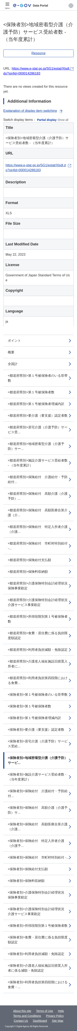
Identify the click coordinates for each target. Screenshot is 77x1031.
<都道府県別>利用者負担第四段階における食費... (38, 680)
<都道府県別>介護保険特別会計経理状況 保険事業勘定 (39, 586)
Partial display (47, 119)
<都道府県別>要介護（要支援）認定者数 (38, 415)
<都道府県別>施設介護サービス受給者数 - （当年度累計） (38, 463)
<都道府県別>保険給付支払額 (29, 560)
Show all (62, 119)
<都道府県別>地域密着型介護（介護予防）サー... (36, 446)
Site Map (57, 1020)
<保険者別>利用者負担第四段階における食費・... (38, 984)
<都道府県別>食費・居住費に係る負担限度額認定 (38, 635)
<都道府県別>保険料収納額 (28, 571)
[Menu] (7, 5)
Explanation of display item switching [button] (33, 110)
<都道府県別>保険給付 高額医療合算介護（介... (38, 512)
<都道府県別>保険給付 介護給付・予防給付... (38, 479)
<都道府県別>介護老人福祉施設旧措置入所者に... (38, 664)
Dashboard (40, 1020)
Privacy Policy (55, 1015)
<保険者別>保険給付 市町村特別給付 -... (38, 857)
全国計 (13, 364)
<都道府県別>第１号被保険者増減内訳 (36, 404)
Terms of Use (44, 1011)
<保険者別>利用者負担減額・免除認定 (36, 954)
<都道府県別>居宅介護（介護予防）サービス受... (38, 429)
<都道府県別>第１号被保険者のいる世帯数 (38, 378)
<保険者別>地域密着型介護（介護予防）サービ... (38, 760)
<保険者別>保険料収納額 (26, 880)
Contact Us (21, 1020)
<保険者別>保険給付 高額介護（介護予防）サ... (38, 810)
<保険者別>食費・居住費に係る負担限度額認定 (38, 940)
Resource (38, 53)
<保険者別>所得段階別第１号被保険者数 (38, 925)
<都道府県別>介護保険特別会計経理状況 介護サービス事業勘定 (39, 602)
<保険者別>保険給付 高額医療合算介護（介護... (38, 826)
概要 (11, 352)
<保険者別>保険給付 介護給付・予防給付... (38, 793)
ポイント (14, 340)
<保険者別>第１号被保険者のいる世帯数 (38, 694)
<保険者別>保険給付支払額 (28, 869)
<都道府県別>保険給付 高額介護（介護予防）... (38, 496)
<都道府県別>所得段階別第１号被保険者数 (38, 619)
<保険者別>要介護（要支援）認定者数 (36, 729)
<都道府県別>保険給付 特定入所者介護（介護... (38, 529)
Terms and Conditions (27, 1015)
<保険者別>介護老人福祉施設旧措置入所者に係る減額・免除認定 (38, 968)
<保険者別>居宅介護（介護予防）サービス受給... (38, 744)
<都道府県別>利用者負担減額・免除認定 (38, 649)
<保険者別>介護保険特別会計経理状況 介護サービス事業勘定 (38, 911)
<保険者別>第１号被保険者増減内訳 (34, 718)
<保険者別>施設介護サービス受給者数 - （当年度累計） (37, 777)
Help (61, 1011)
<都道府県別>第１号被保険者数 (31, 392)
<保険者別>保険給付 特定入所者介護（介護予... (36, 843)
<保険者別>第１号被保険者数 (29, 706)
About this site (22, 1011)
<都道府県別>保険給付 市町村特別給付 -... (38, 546)
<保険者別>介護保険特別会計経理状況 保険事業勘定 (38, 895)
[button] (71, 5)
